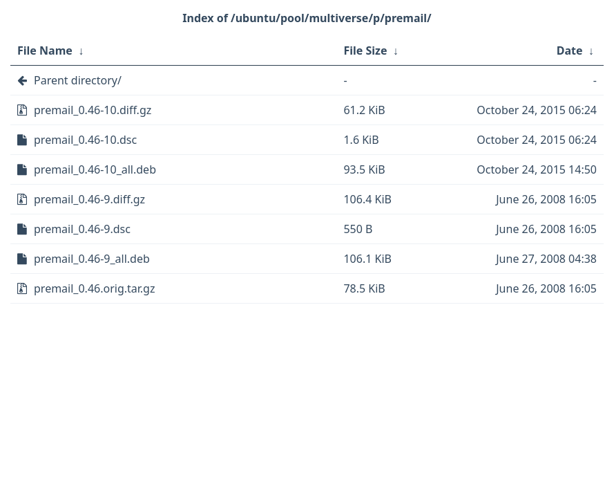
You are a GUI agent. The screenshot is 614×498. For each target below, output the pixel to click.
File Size (365, 50)
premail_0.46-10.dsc (85, 139)
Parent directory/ (78, 80)
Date (570, 50)
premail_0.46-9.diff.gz (89, 199)
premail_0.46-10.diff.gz (92, 110)
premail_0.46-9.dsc (82, 229)
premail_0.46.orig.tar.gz (94, 288)
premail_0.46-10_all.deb (95, 169)
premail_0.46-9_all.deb (92, 258)
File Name (45, 50)
